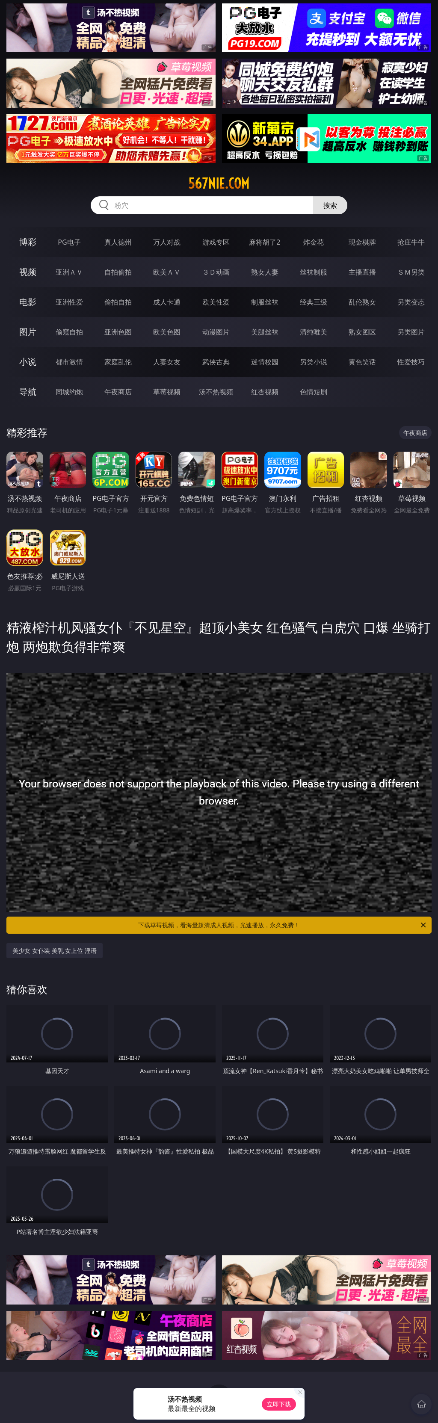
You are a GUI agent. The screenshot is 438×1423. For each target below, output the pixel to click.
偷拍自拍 (118, 302)
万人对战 (167, 242)
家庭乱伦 (118, 362)
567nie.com (218, 183)
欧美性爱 (216, 302)
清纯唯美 (313, 332)
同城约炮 (69, 391)
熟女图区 (362, 332)
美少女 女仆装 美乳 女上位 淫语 (54, 951)
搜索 (330, 205)
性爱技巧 (411, 362)
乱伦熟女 (362, 302)
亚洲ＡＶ (69, 272)
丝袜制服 (313, 272)
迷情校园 (264, 362)
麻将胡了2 (264, 242)
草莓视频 (167, 391)
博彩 (27, 242)
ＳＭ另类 (411, 272)
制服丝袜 (264, 302)
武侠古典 (216, 362)
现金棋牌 (362, 242)
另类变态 (411, 302)
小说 (27, 361)
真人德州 (118, 242)
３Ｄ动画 (216, 272)
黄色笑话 (362, 362)
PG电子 (69, 242)
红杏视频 (264, 391)
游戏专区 (216, 242)
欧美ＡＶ (167, 272)
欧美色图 (167, 332)
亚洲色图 (118, 332)
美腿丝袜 (264, 332)
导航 (27, 391)
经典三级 (313, 302)
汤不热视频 (216, 391)
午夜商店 (118, 391)
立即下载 (279, 1404)
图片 (27, 331)
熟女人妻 (264, 272)
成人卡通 (167, 302)
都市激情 (69, 362)
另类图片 (411, 332)
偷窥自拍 (69, 332)
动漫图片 (216, 332)
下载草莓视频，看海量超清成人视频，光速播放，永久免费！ (282, 925)
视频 (27, 272)
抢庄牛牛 (411, 242)
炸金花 (313, 242)
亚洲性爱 (69, 302)
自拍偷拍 (118, 272)
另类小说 (313, 362)
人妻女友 (167, 362)
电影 (27, 302)
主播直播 (362, 272)
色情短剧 (313, 391)
